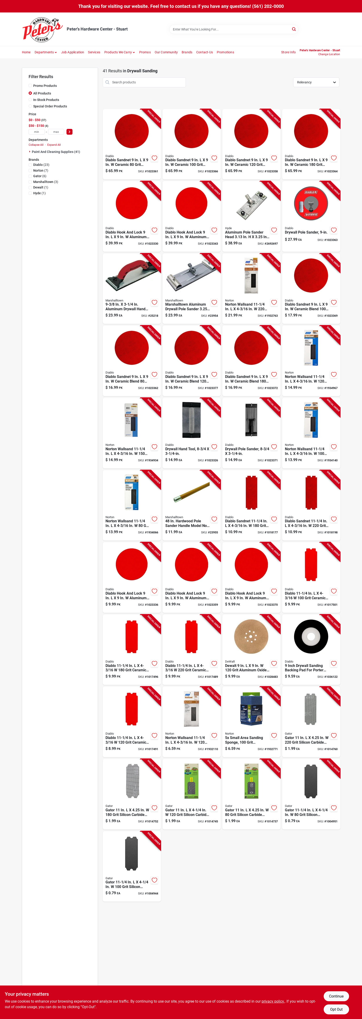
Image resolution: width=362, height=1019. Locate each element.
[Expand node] (30, 151)
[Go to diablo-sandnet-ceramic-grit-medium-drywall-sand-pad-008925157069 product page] (251, 144)
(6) (39, 176)
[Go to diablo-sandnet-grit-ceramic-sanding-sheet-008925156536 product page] (251, 505)
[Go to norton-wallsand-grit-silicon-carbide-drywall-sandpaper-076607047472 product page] (132, 505)
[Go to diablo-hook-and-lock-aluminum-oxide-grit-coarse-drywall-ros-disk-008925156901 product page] (132, 577)
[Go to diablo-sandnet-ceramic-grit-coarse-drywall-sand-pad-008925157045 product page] (132, 144)
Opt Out (336, 1009)
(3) (45, 182)
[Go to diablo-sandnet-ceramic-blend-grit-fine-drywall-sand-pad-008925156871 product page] (251, 360)
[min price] (37, 132)
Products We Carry (118, 52)
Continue (336, 996)
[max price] (56, 132)
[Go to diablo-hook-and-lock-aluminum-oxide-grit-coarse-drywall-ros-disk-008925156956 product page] (132, 216)
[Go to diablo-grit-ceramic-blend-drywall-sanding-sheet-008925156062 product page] (192, 649)
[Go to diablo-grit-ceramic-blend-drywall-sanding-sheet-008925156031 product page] (132, 722)
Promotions (225, 52)
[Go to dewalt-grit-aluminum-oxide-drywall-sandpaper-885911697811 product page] (251, 649)
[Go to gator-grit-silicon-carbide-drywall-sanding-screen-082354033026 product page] (192, 794)
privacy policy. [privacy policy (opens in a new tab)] (273, 1001)
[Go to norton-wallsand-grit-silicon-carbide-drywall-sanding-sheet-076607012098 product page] (132, 433)
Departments (44, 52)
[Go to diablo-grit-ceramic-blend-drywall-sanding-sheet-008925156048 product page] (132, 649)
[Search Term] (234, 29)
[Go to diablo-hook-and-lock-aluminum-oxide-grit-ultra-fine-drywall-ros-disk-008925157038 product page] (192, 216)
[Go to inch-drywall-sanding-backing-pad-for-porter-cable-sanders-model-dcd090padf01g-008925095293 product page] (311, 649)
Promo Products (45, 86)
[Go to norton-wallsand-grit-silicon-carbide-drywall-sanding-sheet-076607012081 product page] (311, 360)
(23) (41, 165)
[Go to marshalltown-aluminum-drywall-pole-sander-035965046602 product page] (192, 288)
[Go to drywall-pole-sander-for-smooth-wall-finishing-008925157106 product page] (311, 216)
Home (26, 52)
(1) (40, 187)
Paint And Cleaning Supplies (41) (56, 152)
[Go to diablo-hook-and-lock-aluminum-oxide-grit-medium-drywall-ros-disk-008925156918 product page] (192, 577)
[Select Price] (69, 132)
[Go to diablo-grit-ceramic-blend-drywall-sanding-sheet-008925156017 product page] (311, 577)
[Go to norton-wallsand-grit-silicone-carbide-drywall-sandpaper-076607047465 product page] (311, 433)
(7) (40, 170)
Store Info (288, 52)
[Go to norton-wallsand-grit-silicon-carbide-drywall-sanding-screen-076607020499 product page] (251, 288)
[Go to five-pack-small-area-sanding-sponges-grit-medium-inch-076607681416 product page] (251, 722)
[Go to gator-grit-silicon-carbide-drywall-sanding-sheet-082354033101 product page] (311, 794)
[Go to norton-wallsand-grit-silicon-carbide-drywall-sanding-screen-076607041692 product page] (192, 722)
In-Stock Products (46, 100)
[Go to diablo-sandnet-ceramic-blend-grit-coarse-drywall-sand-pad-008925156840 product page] (132, 360)
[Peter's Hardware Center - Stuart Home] (42, 29)
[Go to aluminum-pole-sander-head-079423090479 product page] (251, 216)
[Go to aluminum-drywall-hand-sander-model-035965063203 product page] (132, 288)
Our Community (166, 52)
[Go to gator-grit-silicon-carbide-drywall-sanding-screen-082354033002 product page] (311, 722)
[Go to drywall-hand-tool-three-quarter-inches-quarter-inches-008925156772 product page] (192, 433)
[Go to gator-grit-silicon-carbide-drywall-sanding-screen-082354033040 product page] (251, 794)
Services (94, 52)
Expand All (54, 144)
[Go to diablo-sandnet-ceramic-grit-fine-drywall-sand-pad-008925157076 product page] (311, 144)
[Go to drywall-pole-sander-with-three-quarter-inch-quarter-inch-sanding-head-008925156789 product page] (251, 433)
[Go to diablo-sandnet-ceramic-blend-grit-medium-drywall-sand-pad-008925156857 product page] (311, 288)
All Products (42, 93)
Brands (187, 52)
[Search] (294, 29)
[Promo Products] (30, 85)
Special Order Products (50, 106)
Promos (145, 52)
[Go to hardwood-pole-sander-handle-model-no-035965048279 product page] (192, 505)
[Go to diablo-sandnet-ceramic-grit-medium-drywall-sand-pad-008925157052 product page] (192, 144)
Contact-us (204, 52)
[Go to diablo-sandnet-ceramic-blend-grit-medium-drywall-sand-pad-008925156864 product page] (192, 360)
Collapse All (36, 144)
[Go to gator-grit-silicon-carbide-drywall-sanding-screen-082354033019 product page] (132, 794)
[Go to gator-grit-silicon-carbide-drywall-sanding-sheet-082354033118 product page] (132, 866)
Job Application (72, 52)
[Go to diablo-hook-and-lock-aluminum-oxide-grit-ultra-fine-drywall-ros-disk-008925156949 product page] (251, 577)
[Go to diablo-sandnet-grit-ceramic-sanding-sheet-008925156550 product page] (311, 505)
